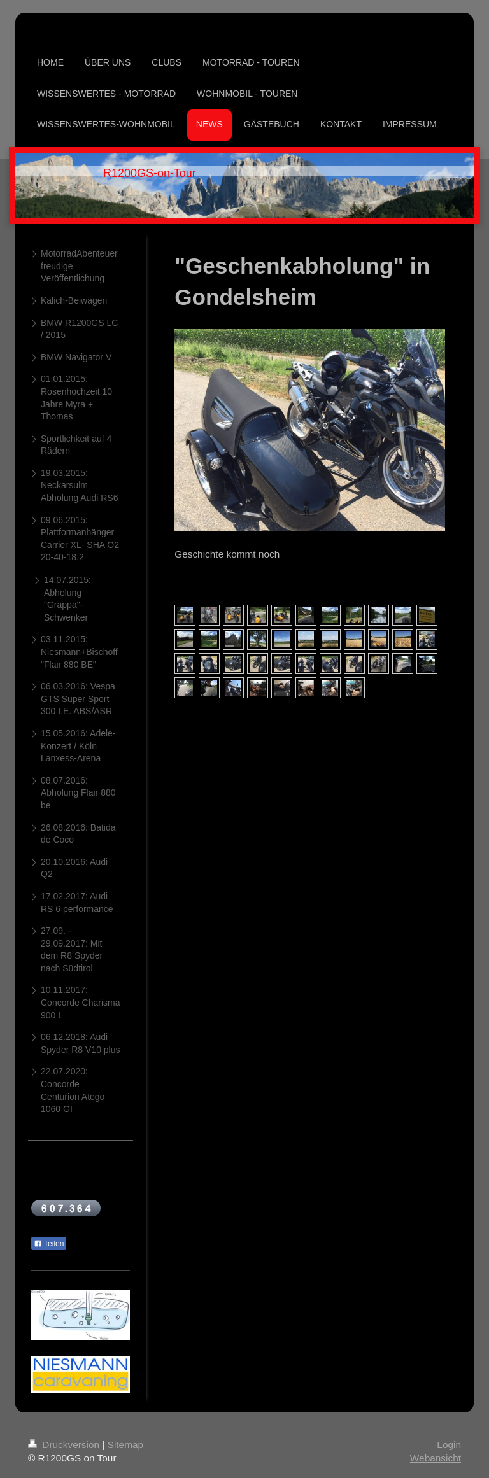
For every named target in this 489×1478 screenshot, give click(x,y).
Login (449, 1444)
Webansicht (435, 1458)
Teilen (49, 1243)
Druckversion (65, 1444)
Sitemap (125, 1444)
